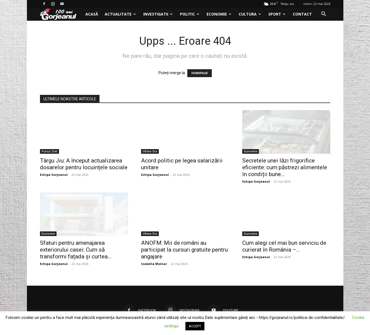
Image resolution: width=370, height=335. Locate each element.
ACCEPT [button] (195, 326)
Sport (276, 14)
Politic (189, 14)
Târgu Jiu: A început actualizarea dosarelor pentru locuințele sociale (84, 164)
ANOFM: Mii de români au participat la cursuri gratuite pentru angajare (184, 250)
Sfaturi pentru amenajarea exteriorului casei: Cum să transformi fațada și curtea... (76, 250)
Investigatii (158, 14)
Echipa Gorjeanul (54, 175)
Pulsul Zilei (49, 151)
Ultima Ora (150, 151)
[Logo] (61, 14)
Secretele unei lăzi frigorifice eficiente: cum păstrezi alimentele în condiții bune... (284, 167)
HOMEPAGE (199, 73)
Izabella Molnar (154, 264)
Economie (219, 14)
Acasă (91, 14)
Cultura (250, 14)
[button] (323, 14)
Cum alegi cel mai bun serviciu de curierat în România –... (284, 246)
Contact (302, 14)
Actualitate (120, 14)
